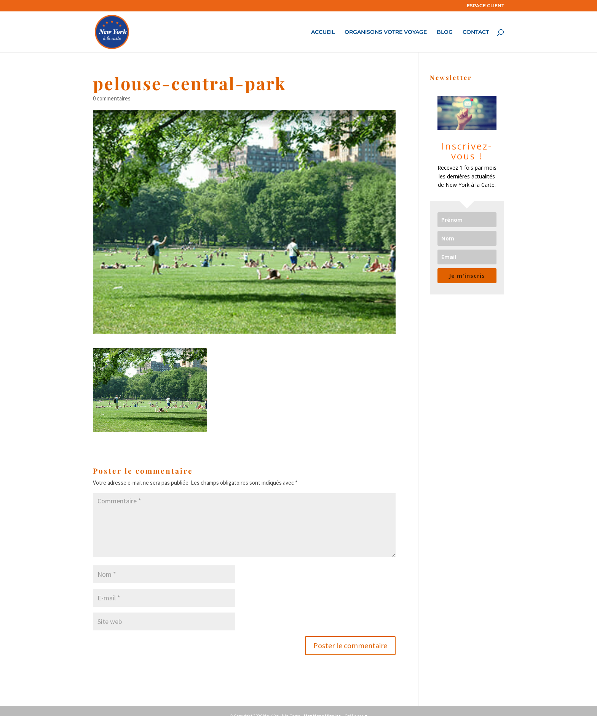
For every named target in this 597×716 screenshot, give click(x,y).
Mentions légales (322, 705)
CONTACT (476, 32)
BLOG (445, 32)
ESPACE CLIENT (485, 5)
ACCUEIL (323, 32)
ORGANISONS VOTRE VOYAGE (386, 32)
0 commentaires (112, 88)
